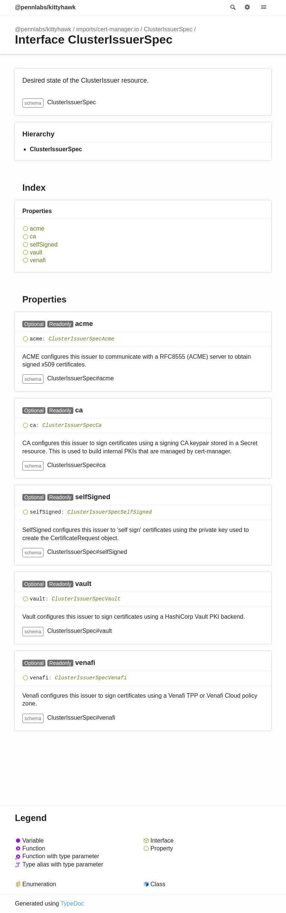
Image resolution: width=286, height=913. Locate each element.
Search (232, 7)
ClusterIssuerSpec (168, 29)
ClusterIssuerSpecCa (72, 426)
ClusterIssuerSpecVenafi (91, 678)
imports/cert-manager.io (107, 29)
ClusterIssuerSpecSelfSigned (109, 513)
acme (37, 228)
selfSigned (44, 244)
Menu (263, 7)
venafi (38, 260)
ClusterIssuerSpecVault (86, 599)
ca (33, 236)
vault (36, 252)
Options (247, 7)
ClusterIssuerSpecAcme (81, 339)
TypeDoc (72, 903)
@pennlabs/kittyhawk (45, 7)
